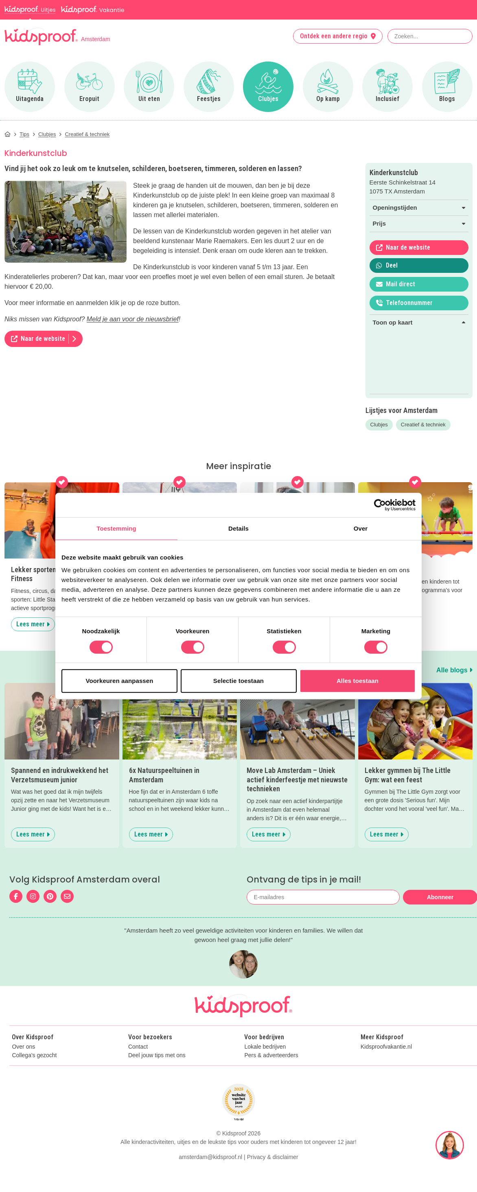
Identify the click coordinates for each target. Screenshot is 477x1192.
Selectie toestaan (238, 680)
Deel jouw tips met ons (157, 1055)
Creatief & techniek (423, 424)
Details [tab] (238, 528)
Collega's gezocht (34, 1055)
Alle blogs (454, 670)
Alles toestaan (358, 680)
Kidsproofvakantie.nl (386, 1047)
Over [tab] (361, 528)
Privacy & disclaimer (272, 1157)
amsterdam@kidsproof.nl (210, 1157)
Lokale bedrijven (265, 1047)
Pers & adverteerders (271, 1055)
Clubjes (379, 424)
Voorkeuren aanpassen (119, 680)
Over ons (23, 1047)
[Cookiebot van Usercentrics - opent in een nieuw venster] (380, 505)
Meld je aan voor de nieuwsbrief (133, 319)
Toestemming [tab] (116, 528)
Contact (138, 1047)
